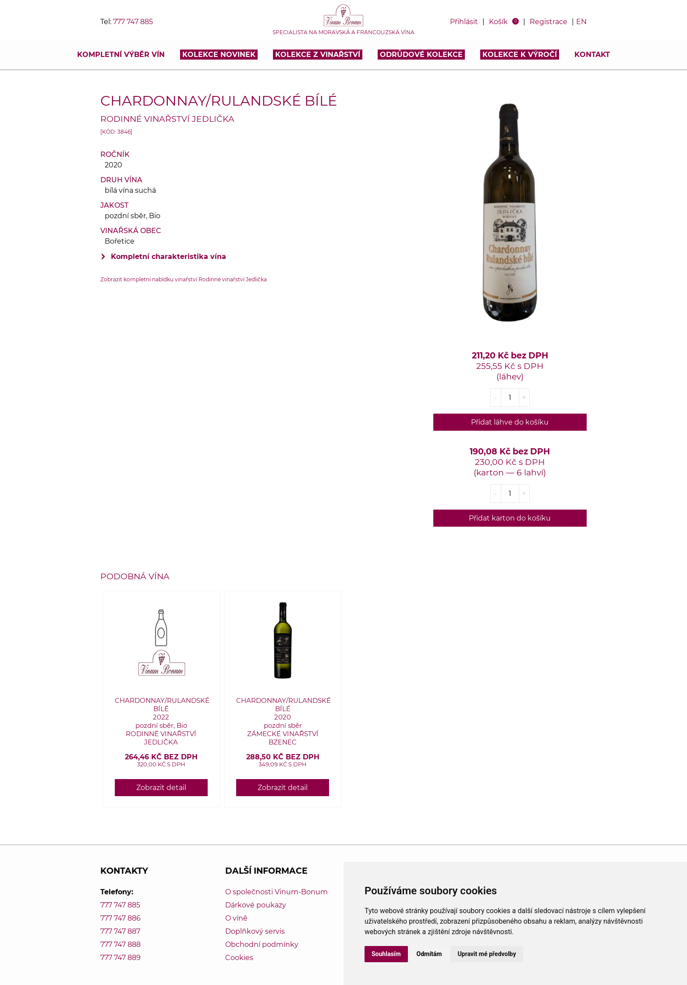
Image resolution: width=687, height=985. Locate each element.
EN (581, 22)
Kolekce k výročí (519, 54)
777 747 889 (120, 957)
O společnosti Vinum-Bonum (276, 892)
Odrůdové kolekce (421, 54)
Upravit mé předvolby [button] (486, 953)
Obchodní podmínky (261, 944)
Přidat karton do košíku (510, 518)
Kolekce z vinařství (317, 54)
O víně (236, 918)
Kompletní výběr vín (121, 54)
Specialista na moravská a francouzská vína (343, 32)
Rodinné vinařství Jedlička (167, 118)
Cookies (239, 957)
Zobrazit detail (161, 787)
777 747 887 (120, 931)
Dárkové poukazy (255, 905)
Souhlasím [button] (386, 953)
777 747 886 (120, 918)
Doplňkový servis (255, 931)
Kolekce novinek (218, 54)
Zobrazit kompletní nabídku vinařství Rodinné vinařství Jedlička (183, 279)
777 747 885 (133, 22)
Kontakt (592, 54)
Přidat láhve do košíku (510, 422)
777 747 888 (120, 944)
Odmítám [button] (429, 953)
